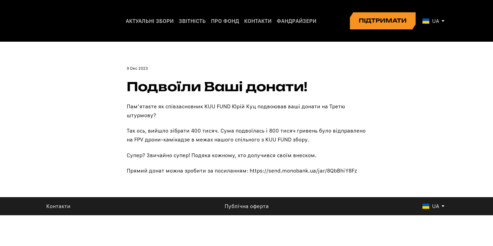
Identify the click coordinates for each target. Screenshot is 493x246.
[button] (383, 20)
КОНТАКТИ (257, 21)
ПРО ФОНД (225, 21)
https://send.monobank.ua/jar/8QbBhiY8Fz (303, 170)
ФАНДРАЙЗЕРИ (296, 21)
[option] (430, 21)
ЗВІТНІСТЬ (192, 21)
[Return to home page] (69, 20)
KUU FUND (217, 106)
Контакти (58, 206)
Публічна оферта (247, 206)
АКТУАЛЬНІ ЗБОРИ (150, 21)
